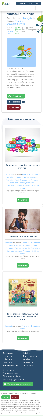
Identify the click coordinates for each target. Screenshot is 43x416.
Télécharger (15, 96)
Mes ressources (10, 365)
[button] (23, 102)
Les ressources (10, 356)
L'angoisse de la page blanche (23, 236)
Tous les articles (30, 356)
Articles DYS (28, 359)
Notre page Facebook (14, 379)
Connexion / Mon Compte (29, 3)
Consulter (22, 200)
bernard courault (10, 32)
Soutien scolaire (12, 376)
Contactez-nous (10, 373)
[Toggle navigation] (38, 8)
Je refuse (15, 397)
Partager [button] (14, 101)
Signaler (13, 107)
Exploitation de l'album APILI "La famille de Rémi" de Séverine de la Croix (23, 316)
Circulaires (28, 365)
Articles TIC (28, 362)
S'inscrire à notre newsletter (18, 384)
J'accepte (6, 397)
